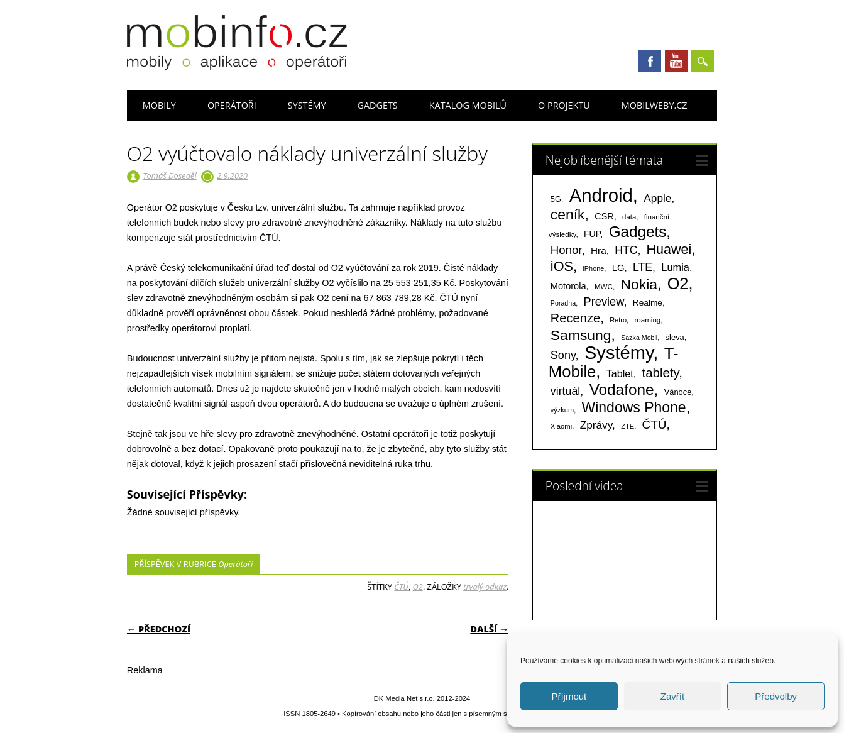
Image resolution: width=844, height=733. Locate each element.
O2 (418, 586)
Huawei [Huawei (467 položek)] (669, 249)
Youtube (676, 61)
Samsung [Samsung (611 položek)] (581, 335)
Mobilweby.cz (655, 105)
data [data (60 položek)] (629, 217)
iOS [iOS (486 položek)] (562, 266)
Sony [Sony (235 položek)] (563, 355)
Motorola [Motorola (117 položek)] (568, 286)
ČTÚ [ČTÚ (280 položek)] (654, 424)
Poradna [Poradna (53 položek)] (563, 303)
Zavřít (672, 696)
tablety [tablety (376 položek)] (660, 372)
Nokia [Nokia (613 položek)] (638, 284)
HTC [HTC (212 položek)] (626, 250)
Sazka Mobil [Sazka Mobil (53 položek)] (639, 337)
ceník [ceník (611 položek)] (568, 214)
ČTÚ (401, 586)
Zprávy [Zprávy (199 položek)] (596, 425)
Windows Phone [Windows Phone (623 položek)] (634, 407)
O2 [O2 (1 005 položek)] (678, 283)
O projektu (564, 105)
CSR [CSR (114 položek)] (604, 216)
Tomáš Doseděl (169, 175)
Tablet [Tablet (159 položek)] (619, 373)
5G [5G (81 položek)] (556, 199)
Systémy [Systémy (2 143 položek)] (618, 353)
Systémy (307, 105)
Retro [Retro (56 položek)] (618, 320)
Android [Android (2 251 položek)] (601, 195)
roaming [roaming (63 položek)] (647, 320)
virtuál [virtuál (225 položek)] (565, 391)
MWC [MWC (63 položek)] (604, 286)
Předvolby (776, 696)
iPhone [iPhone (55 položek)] (593, 268)
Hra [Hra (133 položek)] (598, 250)
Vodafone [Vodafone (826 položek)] (621, 389)
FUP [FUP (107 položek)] (592, 234)
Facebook (649, 61)
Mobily (159, 105)
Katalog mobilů (468, 105)
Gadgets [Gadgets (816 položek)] (638, 231)
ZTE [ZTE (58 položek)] (627, 426)
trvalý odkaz (485, 586)
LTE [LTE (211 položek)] (642, 267)
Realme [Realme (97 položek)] (647, 302)
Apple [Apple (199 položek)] (657, 198)
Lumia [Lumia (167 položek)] (675, 267)
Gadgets (377, 105)
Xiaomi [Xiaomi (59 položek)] (561, 426)
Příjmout (568, 696)
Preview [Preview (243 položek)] (603, 301)
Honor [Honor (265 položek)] (566, 249)
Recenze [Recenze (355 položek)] (575, 318)
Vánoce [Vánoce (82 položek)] (678, 392)
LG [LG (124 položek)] (618, 267)
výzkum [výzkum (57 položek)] (562, 410)
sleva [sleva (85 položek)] (675, 337)
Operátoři (231, 105)
